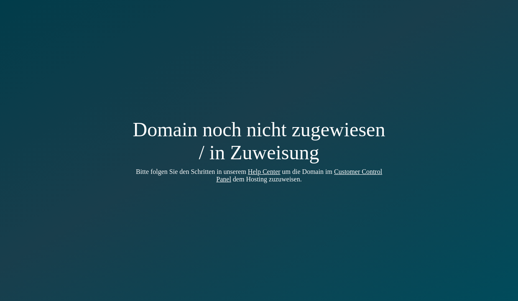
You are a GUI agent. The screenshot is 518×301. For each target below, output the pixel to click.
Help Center (264, 171)
